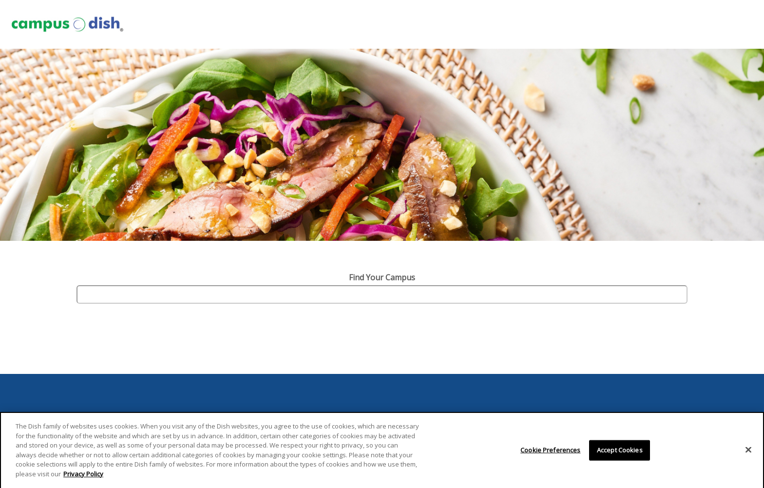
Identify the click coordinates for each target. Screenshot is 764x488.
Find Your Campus (382, 277)
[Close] (748, 453)
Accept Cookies (620, 453)
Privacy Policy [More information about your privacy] (83, 477)
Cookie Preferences (550, 453)
